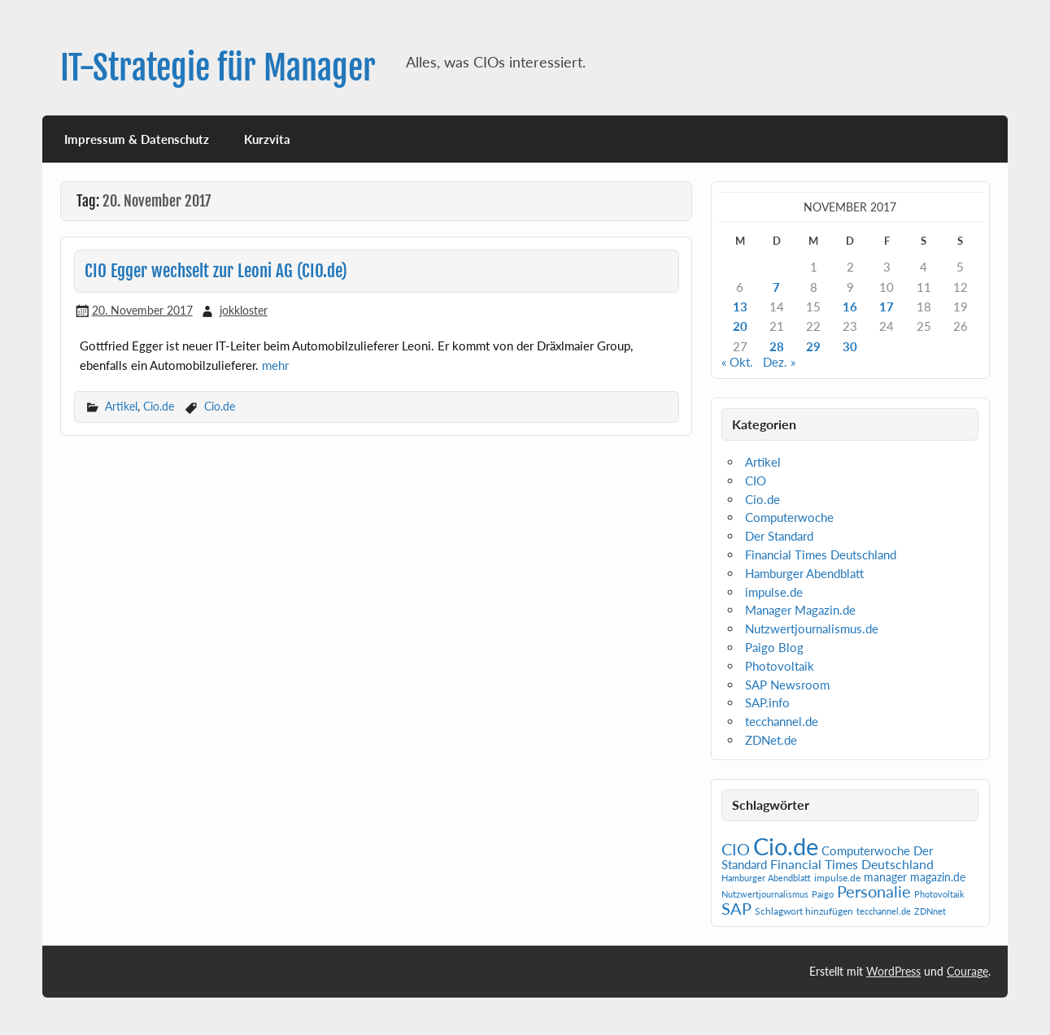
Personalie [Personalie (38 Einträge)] (874, 891)
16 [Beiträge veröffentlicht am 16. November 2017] (850, 306)
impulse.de (774, 592)
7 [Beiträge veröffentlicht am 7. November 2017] (776, 287)
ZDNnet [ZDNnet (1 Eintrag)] (930, 911)
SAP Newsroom (787, 684)
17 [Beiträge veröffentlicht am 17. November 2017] (886, 306)
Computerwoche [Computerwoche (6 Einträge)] (865, 851)
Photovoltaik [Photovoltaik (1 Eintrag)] (939, 894)
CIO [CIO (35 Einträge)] (735, 849)
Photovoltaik (779, 666)
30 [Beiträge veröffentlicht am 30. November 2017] (850, 346)
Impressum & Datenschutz (136, 139)
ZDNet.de (771, 740)
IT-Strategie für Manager (218, 68)
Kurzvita (267, 139)
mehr (275, 365)
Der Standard (779, 535)
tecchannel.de (781, 721)
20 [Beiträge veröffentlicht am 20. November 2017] (740, 326)
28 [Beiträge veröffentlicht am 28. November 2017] (776, 346)
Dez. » (779, 361)
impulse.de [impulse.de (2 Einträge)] (837, 878)
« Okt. (737, 361)
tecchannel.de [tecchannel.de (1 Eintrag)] (883, 911)
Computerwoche (789, 517)
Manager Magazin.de (800, 609)
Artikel (121, 406)
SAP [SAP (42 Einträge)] (736, 908)
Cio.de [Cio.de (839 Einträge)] (785, 846)
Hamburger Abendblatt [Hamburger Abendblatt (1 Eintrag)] (766, 877)
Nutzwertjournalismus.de (811, 628)
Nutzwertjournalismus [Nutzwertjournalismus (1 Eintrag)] (764, 894)
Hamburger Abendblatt (804, 573)
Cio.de (158, 406)
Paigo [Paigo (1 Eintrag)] (823, 894)
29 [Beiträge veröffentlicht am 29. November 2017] (813, 346)
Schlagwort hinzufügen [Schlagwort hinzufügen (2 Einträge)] (804, 911)
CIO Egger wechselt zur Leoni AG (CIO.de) (216, 270)
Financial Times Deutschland (820, 554)
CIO (755, 480)
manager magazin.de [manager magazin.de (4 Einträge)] (914, 877)
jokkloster (244, 310)
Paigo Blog (774, 647)
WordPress (893, 971)
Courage (967, 971)
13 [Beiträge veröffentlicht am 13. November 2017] (740, 306)
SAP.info (767, 702)
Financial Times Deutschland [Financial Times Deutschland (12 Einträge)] (852, 864)
